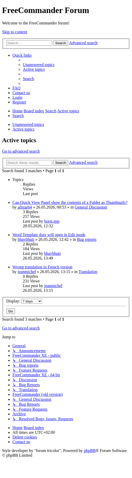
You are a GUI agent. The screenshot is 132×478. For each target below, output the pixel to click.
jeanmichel (27, 271)
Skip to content (14, 32)
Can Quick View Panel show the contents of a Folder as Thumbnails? (69, 202)
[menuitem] (38, 64)
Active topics (23, 129)
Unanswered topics (28, 124)
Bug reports (86, 239)
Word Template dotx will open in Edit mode (48, 234)
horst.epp (51, 221)
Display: (24, 301)
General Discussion (91, 207)
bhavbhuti (26, 239)
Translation (88, 271)
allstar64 (25, 207)
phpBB (89, 450)
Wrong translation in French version (42, 267)
